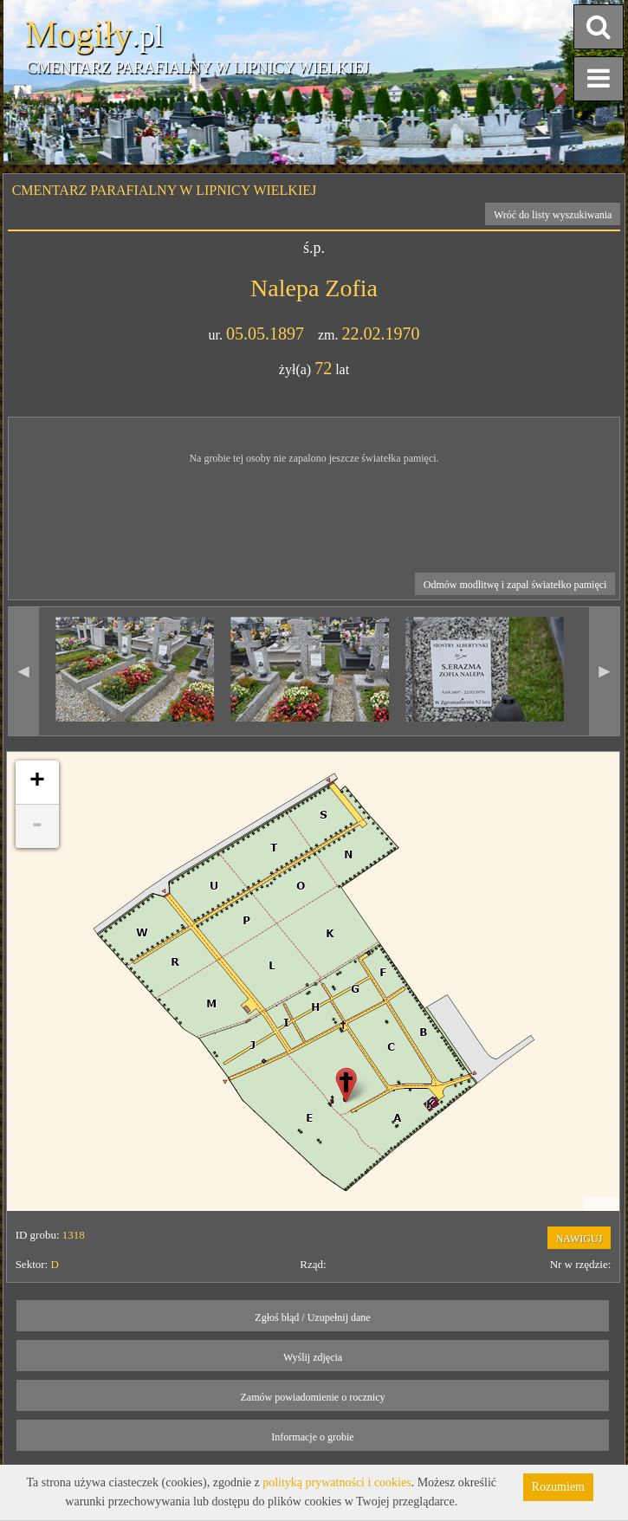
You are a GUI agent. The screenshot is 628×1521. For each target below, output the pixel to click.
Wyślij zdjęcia (312, 1357)
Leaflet (601, 1204)
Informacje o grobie (312, 1437)
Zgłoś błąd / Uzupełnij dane (312, 1317)
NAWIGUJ (579, 1239)
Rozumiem (558, 1486)
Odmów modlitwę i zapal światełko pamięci (515, 585)
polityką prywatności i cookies (336, 1482)
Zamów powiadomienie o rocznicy (313, 1397)
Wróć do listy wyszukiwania (553, 215)
